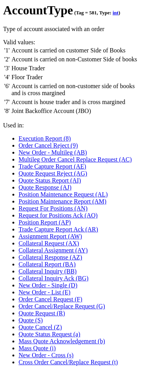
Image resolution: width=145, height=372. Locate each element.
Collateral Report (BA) (47, 264)
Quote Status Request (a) (49, 334)
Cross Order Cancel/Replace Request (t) (68, 362)
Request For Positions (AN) (53, 208)
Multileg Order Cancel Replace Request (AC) (75, 159)
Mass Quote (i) (37, 348)
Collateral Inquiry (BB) (48, 271)
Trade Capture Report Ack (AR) (58, 229)
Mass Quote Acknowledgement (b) (62, 341)
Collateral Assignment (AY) (53, 250)
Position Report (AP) (45, 222)
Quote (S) (31, 320)
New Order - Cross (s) (46, 355)
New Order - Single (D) (48, 285)
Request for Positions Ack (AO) (58, 215)
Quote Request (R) (42, 313)
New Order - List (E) (44, 292)
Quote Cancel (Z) (40, 327)
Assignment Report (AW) (50, 236)
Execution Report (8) (45, 138)
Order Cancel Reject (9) (48, 145)
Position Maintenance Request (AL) (63, 194)
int (115, 13)
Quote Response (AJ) (45, 187)
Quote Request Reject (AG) (53, 173)
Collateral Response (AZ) (50, 257)
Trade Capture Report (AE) (52, 166)
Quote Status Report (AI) (50, 180)
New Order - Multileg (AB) (53, 152)
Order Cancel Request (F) (50, 299)
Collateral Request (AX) (49, 243)
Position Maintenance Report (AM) (62, 201)
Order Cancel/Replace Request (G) (62, 306)
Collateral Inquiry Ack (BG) (54, 278)
